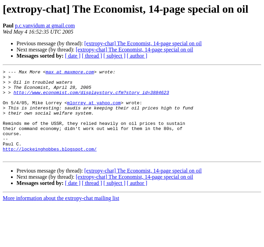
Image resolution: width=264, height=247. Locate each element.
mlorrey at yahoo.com (94, 110)
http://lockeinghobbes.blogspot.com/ (50, 165)
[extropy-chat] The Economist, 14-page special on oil (142, 43)
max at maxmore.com (70, 73)
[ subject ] (114, 56)
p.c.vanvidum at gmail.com (45, 25)
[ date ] (72, 56)
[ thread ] (92, 56)
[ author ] (137, 56)
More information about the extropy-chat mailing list (61, 216)
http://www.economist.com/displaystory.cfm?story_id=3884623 (91, 97)
